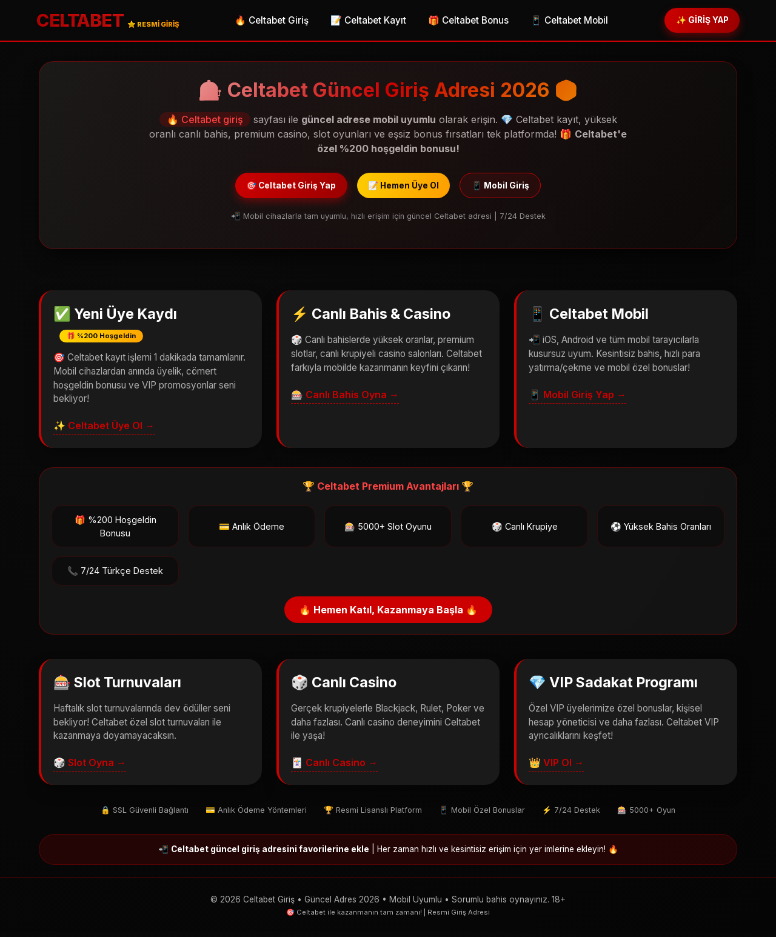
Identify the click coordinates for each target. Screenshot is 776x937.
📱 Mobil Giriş (518, 189)
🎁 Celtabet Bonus (460, 21)
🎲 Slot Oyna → (89, 768)
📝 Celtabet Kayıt (360, 21)
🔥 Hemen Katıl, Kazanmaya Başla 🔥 (388, 616)
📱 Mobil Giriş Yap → (577, 400)
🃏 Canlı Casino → (334, 768)
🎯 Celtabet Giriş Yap (274, 189)
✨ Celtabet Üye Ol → (104, 431)
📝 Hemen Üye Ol (405, 189)
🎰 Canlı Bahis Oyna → (345, 400)
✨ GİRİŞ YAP (694, 21)
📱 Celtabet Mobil (561, 21)
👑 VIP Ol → (556, 768)
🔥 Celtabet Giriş (264, 21)
